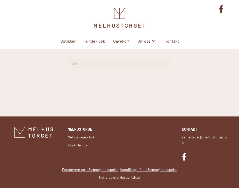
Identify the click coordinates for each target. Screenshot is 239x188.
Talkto (135, 177)
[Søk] (119, 63)
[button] (154, 41)
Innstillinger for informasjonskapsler (148, 169)
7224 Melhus (77, 145)
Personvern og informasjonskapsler (90, 169)
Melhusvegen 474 (81, 137)
